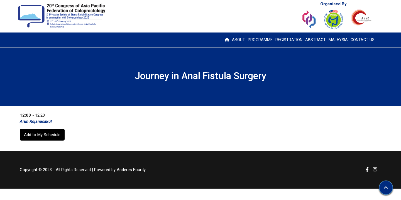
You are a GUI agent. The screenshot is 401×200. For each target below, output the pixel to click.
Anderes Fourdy (131, 169)
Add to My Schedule (42, 134)
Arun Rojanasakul (36, 121)
